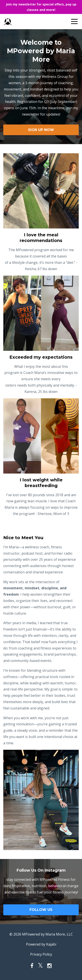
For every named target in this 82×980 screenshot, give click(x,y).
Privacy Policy (41, 954)
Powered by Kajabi (41, 944)
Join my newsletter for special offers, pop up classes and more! (41, 7)
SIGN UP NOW (41, 130)
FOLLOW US (41, 910)
